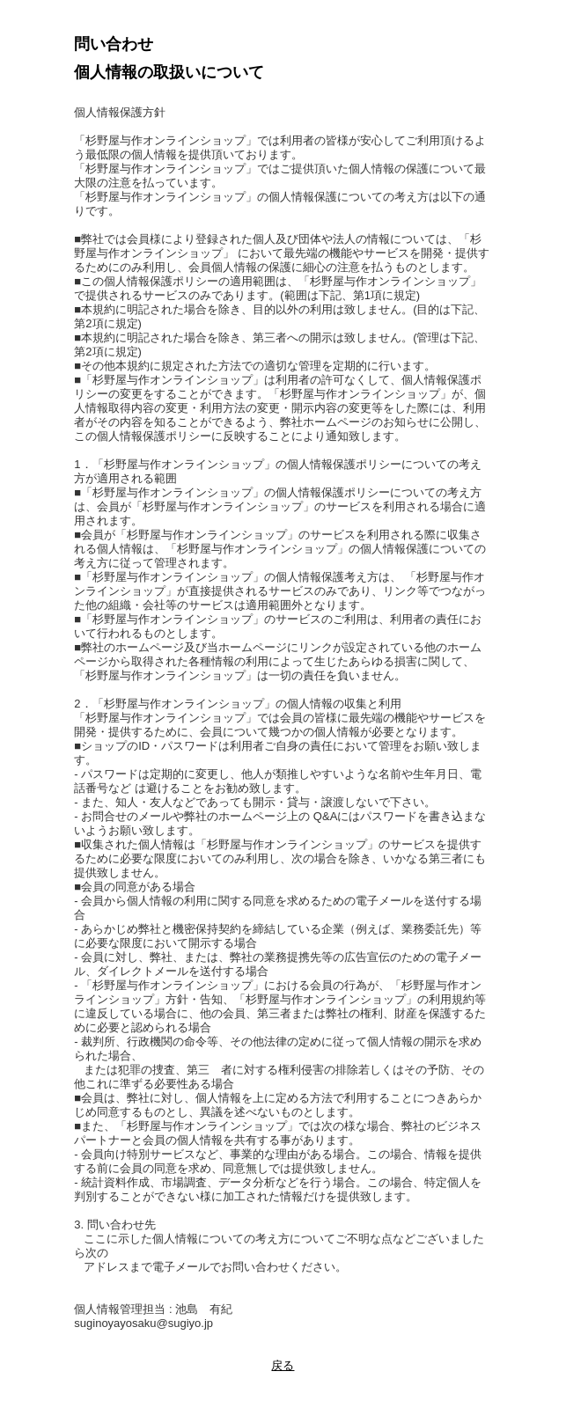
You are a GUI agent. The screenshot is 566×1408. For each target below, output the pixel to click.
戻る (282, 1365)
